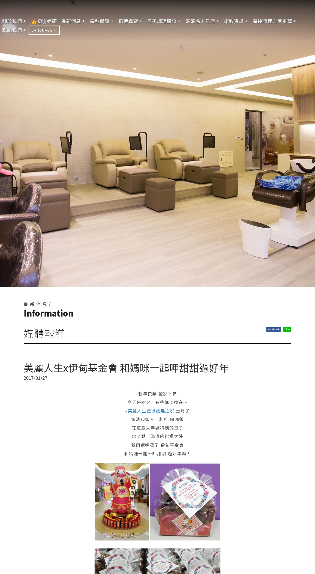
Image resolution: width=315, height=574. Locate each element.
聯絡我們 (12, 30)
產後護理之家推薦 (272, 21)
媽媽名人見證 (200, 21)
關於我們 (12, 21)
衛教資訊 (234, 21)
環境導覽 (128, 21)
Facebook (273, 329)
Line (287, 329)
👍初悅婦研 (44, 21)
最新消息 (71, 21)
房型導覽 (100, 21)
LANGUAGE (41, 30)
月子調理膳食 (162, 21)
